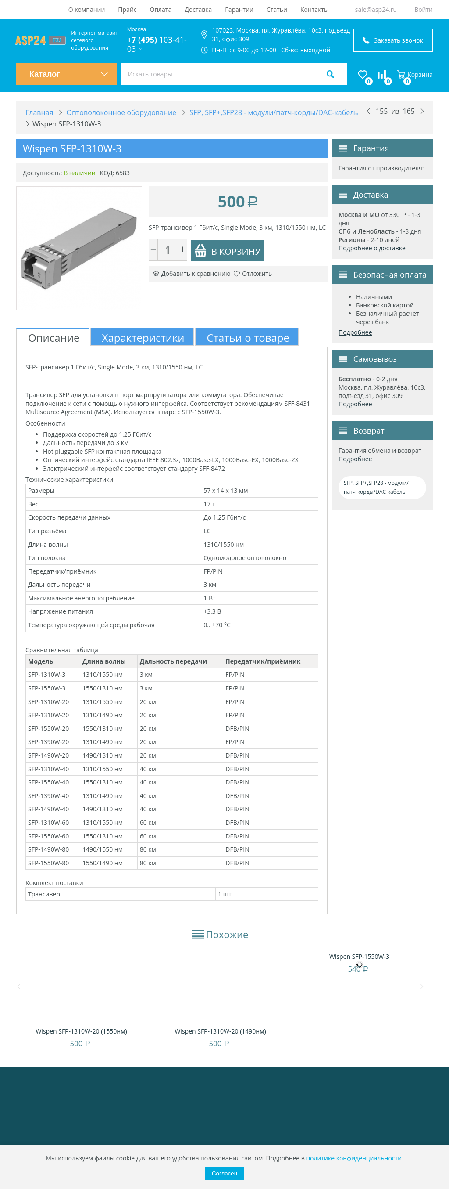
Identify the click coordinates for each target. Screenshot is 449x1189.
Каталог (68, 74)
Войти (423, 9)
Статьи (277, 9)
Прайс (127, 9)
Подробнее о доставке (372, 248)
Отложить (253, 273)
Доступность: (42, 173)
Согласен (224, 1173)
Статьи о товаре (248, 337)
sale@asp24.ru (376, 9)
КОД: (107, 173)
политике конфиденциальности (354, 1158)
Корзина (415, 74)
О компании (86, 9)
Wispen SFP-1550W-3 (359, 956)
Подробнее (355, 332)
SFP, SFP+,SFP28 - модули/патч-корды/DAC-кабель (376, 487)
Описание (54, 337)
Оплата (161, 9)
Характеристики (143, 337)
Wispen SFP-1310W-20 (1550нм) (81, 1031)
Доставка (198, 9)
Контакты (314, 9)
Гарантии (239, 9)
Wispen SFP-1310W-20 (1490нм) (220, 1031)
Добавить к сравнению (192, 273)
